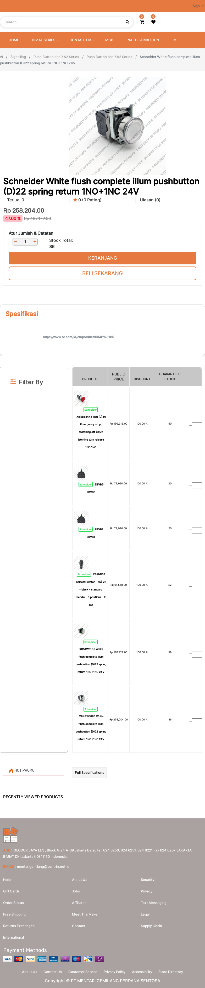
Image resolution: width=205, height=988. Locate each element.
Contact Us (50, 971)
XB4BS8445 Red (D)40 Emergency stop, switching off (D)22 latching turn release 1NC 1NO (91, 432)
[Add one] (34, 241)
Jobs (76, 890)
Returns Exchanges (19, 924)
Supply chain (151, 924)
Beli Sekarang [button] (102, 273)
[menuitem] (14, 40)
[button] (175, 40)
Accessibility (145, 971)
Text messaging (154, 901)
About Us (25, 971)
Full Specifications (89, 772)
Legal (145, 913)
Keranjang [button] (102, 258)
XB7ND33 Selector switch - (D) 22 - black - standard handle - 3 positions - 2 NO (91, 589)
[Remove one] (15, 241)
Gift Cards (11, 890)
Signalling (18, 57)
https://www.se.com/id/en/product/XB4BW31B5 (78, 337)
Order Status (13, 901)
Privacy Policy (115, 971)
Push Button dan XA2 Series (56, 57)
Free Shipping (14, 913)
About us (79, 878)
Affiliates (79, 901)
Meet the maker (85, 913)
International (13, 936)
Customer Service (82, 971)
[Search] (102, 358)
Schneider (90, 409)
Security (147, 878)
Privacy (146, 890)
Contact (78, 924)
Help (7, 878)
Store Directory (175, 971)
